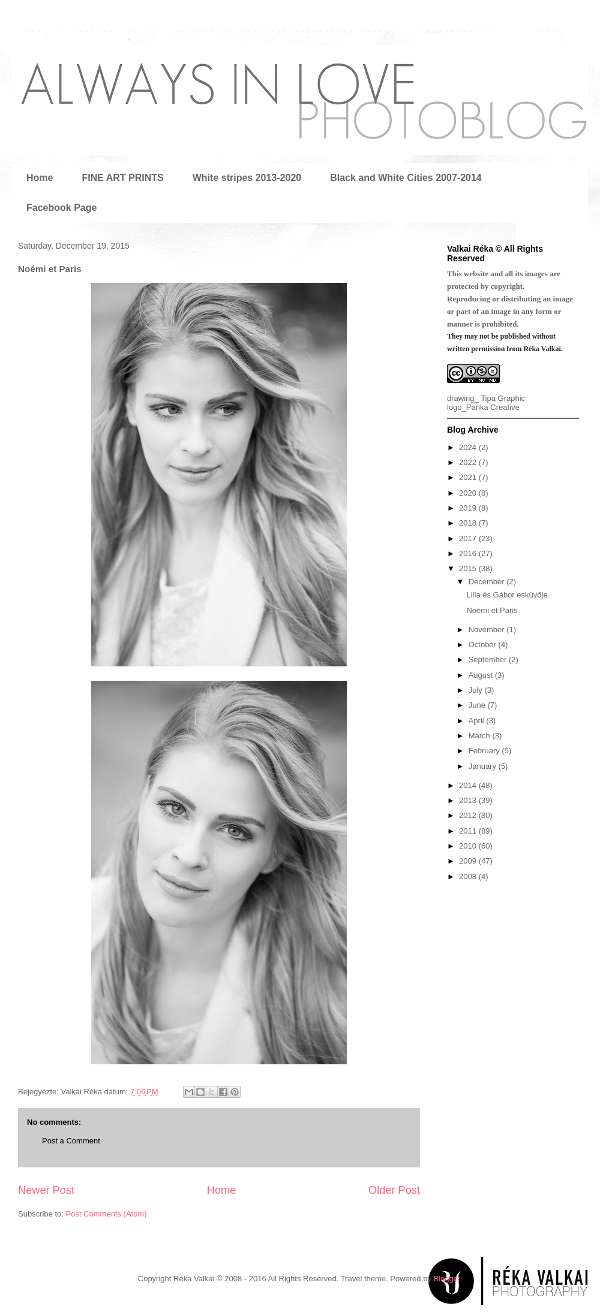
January (484, 766)
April (478, 720)
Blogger (447, 1278)
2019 (469, 507)
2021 (469, 477)
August (482, 675)
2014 (469, 785)
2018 (469, 522)
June (478, 705)
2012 (469, 815)
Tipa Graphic (503, 398)
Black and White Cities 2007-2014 (406, 178)
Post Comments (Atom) (106, 1213)
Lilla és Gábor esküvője (506, 594)
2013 (469, 800)
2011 (469, 830)
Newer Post (46, 1190)
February (485, 750)
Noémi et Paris (491, 610)
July (477, 690)
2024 (469, 447)
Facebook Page (61, 208)
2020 (469, 492)
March (481, 735)
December (488, 581)
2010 (469, 845)
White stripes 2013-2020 (247, 178)
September (489, 659)
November (488, 629)
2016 (469, 553)
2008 (469, 876)
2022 (469, 462)
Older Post (394, 1190)
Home (39, 178)
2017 (469, 538)
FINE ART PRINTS (122, 178)
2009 (469, 860)
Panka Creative (493, 407)
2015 (469, 568)
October (484, 644)
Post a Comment (71, 1140)
